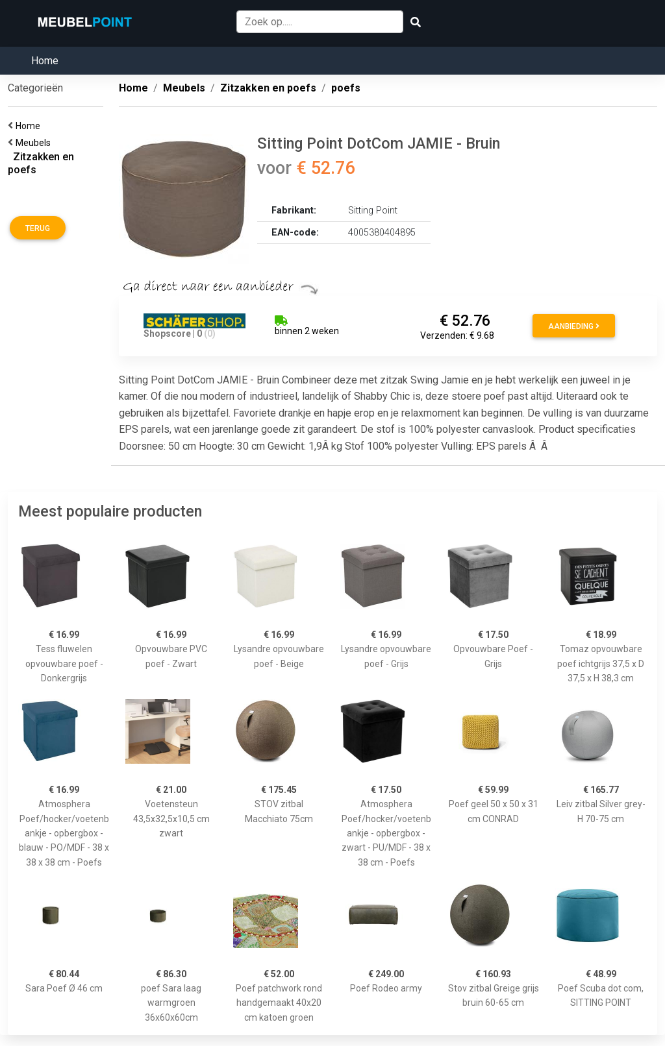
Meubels (35, 143)
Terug (37, 228)
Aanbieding (573, 326)
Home (44, 61)
